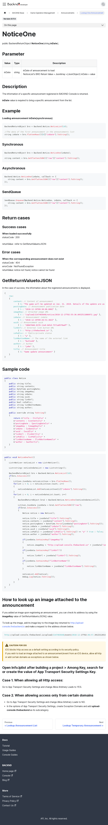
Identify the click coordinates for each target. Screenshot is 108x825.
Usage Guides (9, 750)
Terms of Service (12, 796)
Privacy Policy (10, 801)
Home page (9, 771)
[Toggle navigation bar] (4, 4)
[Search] (103, 4)
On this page (10, 25)
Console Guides (10, 754)
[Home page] (5, 13)
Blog (5, 780)
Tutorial (6, 745)
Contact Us (9, 805)
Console (7, 775)
